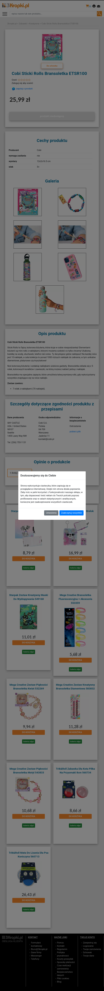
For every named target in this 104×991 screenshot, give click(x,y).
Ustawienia (51, 513)
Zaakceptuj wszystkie (71, 513)
